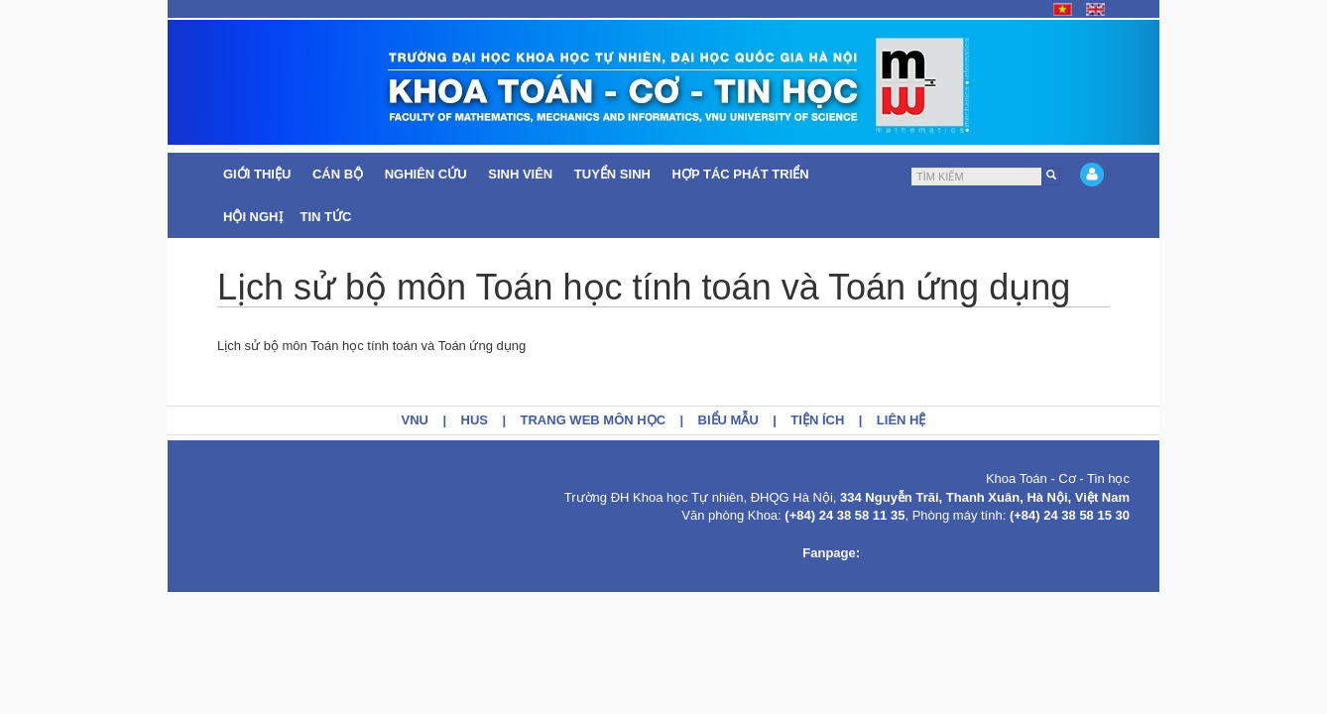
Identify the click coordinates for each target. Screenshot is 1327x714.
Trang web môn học (593, 420)
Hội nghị (253, 216)
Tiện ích (817, 420)
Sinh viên (522, 174)
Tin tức (328, 216)
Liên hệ (901, 420)
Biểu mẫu (728, 420)
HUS (474, 420)
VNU (415, 420)
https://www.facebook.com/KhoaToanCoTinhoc (997, 552)
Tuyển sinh (614, 174)
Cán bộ (339, 174)
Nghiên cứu (428, 174)
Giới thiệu (259, 174)
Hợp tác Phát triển (740, 174)
